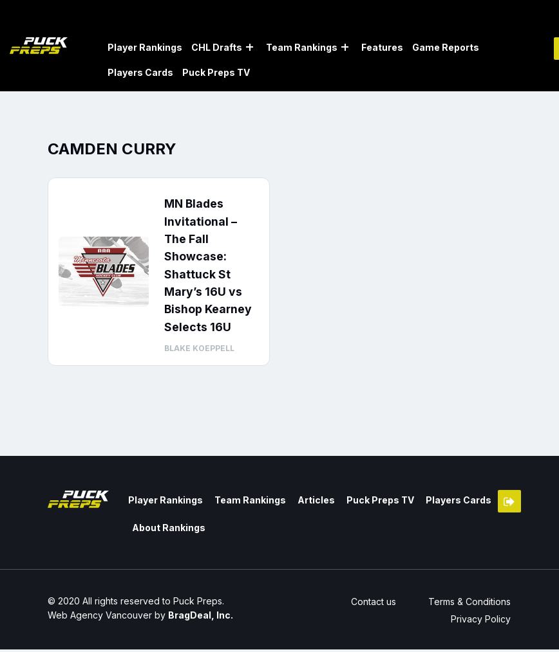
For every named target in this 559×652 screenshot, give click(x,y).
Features (382, 47)
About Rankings (168, 530)
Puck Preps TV (216, 72)
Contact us (372, 604)
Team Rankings (301, 47)
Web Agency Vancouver (100, 617)
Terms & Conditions (470, 604)
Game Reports (445, 47)
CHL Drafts (216, 47)
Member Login (509, 505)
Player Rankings (145, 47)
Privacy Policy (481, 621)
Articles (312, 503)
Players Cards (140, 72)
